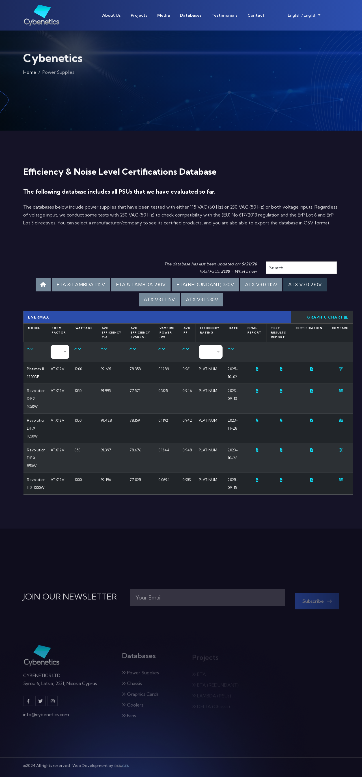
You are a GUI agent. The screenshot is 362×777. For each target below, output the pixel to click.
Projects (139, 15)
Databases (191, 15)
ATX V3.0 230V (305, 284)
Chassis (132, 685)
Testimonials (225, 15)
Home (29, 73)
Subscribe (317, 603)
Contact (255, 15)
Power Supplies (140, 675)
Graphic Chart (327, 317)
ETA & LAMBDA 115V (81, 284)
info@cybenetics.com (46, 716)
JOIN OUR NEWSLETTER (70, 597)
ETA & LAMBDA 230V (141, 284)
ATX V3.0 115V (261, 284)
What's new (245, 271)
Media (163, 15)
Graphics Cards (140, 696)
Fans (129, 717)
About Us (111, 15)
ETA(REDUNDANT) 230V (205, 284)
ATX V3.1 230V (202, 299)
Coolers (132, 707)
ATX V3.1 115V (159, 299)
